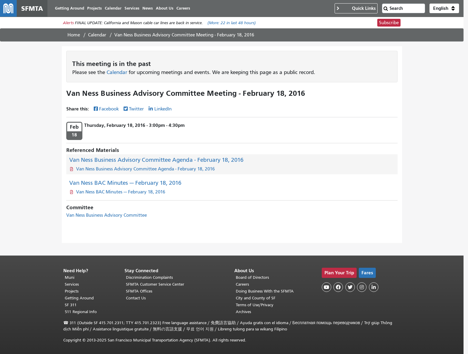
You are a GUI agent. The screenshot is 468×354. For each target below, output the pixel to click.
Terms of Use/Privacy (254, 304)
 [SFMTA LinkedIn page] (374, 287)
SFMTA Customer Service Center (155, 284)
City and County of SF (255, 298)
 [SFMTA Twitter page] (350, 287)
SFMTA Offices (139, 291)
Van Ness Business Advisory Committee (106, 215)
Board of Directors (252, 277)
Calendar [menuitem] (113, 8)
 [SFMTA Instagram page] (362, 287)
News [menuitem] (147, 8)
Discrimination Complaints (149, 277)
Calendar (97, 35)
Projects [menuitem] (94, 8)
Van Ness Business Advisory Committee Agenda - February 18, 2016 (156, 159)
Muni (69, 277)
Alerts (68, 22)
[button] (444, 8)
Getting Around (79, 298)
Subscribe (389, 22)
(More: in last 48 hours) (231, 22)
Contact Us (136, 298)
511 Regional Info (81, 311)
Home (73, 35)
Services (72, 284)
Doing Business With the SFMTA (265, 291)
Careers (242, 284)
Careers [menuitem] (183, 8)
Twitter (136, 109)
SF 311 (71, 304)
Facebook (109, 109)
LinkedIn (163, 109)
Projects (71, 291)
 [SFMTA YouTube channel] (326, 287)
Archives (243, 311)
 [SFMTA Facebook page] (338, 287)
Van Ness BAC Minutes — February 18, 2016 (125, 182)
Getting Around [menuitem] (69, 8)
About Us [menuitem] (164, 8)
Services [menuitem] (131, 8)
